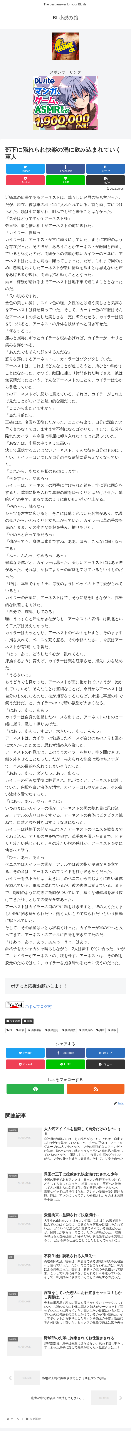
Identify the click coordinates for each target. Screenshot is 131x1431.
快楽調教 (69, 1030)
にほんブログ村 (28, 1006)
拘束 (100, 1030)
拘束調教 (13, 1021)
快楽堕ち (52, 1030)
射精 (20, 1030)
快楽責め (85, 1030)
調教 (28, 1021)
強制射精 (34, 1030)
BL (10, 1030)
